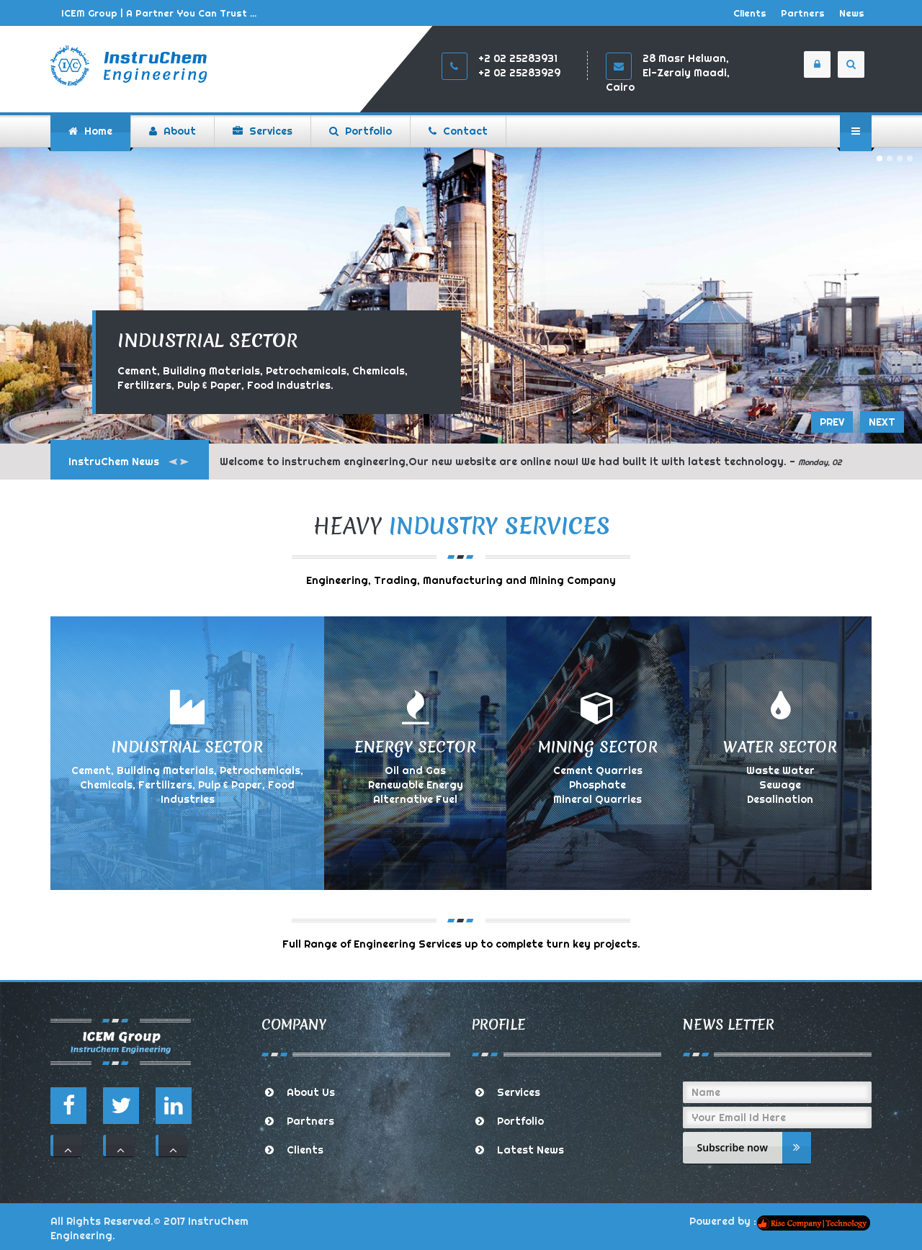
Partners (803, 13)
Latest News (530, 1149)
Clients (749, 13)
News (851, 13)
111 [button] (67, 1145)
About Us (311, 1092)
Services (518, 1092)
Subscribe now (754, 1148)
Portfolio (520, 1121)
